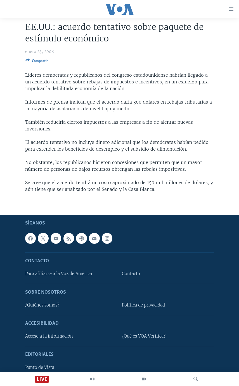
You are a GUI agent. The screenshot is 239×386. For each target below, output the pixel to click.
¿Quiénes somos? (42, 305)
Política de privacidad (143, 305)
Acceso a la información (49, 336)
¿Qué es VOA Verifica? (143, 336)
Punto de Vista (39, 367)
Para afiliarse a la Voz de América (58, 273)
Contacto (131, 273)
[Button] (36, 62)
